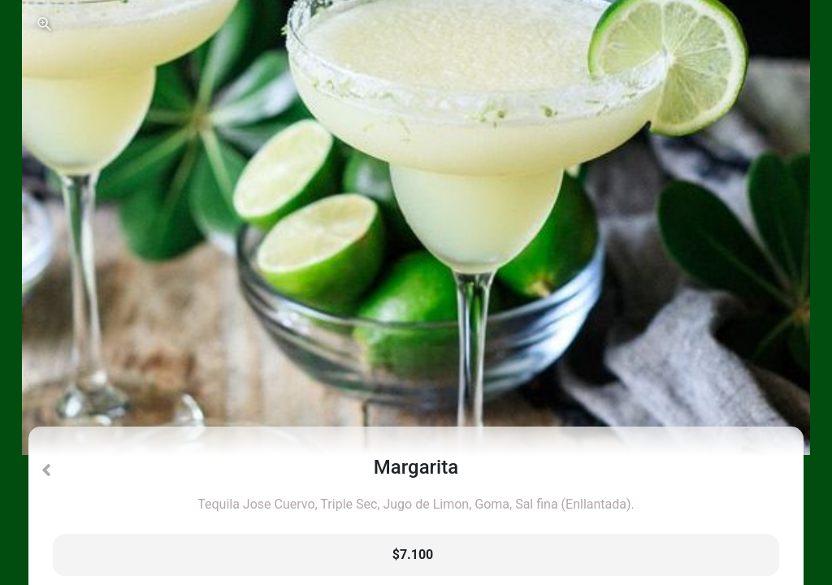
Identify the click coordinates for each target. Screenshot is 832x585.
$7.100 (413, 554)
